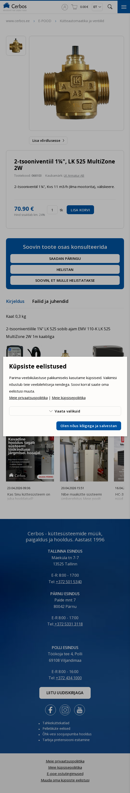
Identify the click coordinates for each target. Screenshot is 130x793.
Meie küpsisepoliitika (69, 397)
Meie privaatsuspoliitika (28, 397)
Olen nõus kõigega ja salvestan (88, 425)
